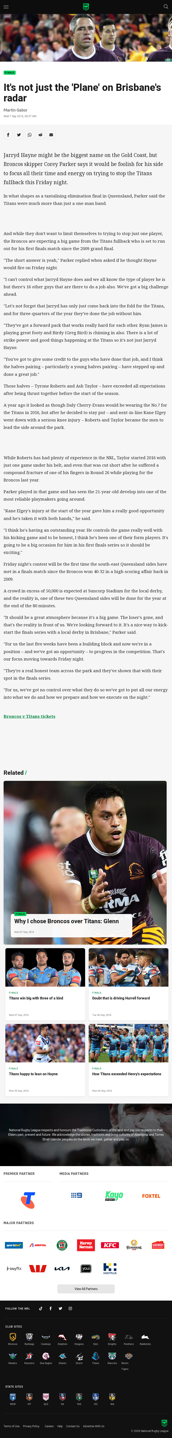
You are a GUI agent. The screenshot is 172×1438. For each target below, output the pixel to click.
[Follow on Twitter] (60, 1308)
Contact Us (73, 1426)
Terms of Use (11, 1426)
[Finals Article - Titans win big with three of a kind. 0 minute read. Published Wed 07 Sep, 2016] (45, 984)
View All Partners (86, 1289)
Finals (9, 72)
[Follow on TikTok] (41, 1308)
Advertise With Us (93, 1426)
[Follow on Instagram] (70, 1308)
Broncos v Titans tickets (29, 716)
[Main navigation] (6, 6)
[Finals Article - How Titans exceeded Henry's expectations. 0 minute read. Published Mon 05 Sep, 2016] (128, 1060)
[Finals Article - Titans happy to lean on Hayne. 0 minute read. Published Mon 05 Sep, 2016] (45, 1060)
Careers (49, 1426)
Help (60, 1426)
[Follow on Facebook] (50, 1308)
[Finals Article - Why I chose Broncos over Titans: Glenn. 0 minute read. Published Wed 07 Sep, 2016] (85, 863)
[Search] (165, 7)
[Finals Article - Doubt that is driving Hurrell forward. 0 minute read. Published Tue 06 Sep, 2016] (128, 984)
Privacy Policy (31, 1426)
